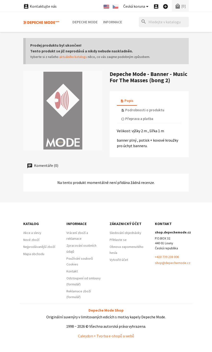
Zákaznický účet (125, 223)
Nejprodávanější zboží (39, 247)
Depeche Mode (85, 21)
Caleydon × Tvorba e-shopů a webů (106, 335)
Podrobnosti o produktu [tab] (142, 110)
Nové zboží (31, 240)
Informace (112, 21)
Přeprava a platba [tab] (137, 118)
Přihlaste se (118, 240)
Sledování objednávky (125, 233)
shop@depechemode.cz (172, 263)
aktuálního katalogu (73, 57)
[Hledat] (164, 22)
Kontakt (72, 271)
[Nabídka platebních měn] (136, 7)
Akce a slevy (32, 233)
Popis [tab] (126, 100)
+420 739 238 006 (167, 257)
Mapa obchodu (33, 254)
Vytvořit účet (119, 260)
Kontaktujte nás (40, 6)
